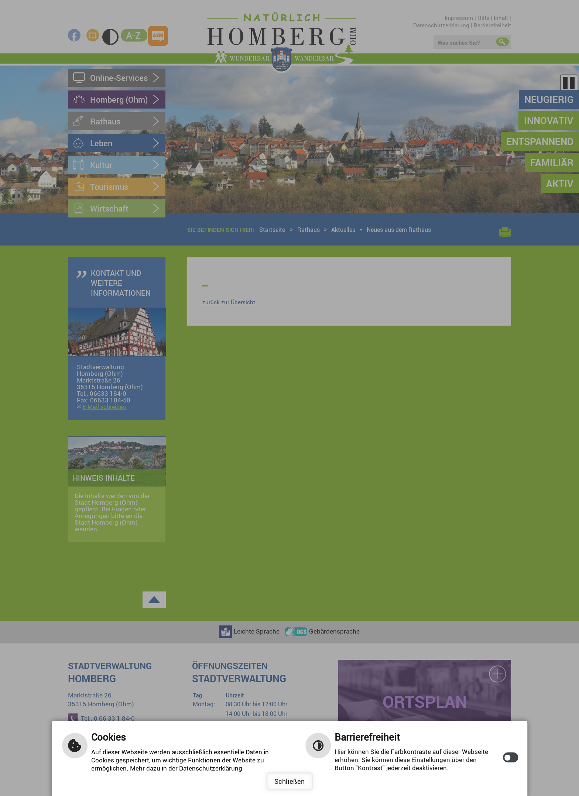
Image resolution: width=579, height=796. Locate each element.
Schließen (289, 781)
